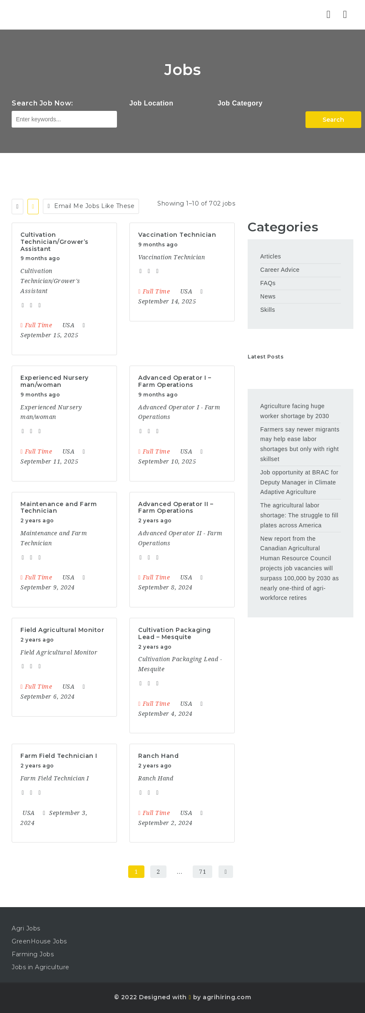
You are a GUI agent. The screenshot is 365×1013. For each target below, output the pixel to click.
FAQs (268, 283)
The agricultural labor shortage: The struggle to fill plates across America (299, 515)
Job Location (151, 103)
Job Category (240, 103)
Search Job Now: (42, 103)
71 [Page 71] (202, 871)
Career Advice (279, 269)
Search (333, 119)
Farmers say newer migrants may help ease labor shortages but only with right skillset (299, 444)
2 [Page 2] (158, 871)
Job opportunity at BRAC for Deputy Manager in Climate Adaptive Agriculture (299, 482)
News (268, 296)
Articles (270, 256)
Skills (267, 309)
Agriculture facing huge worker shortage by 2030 (294, 411)
